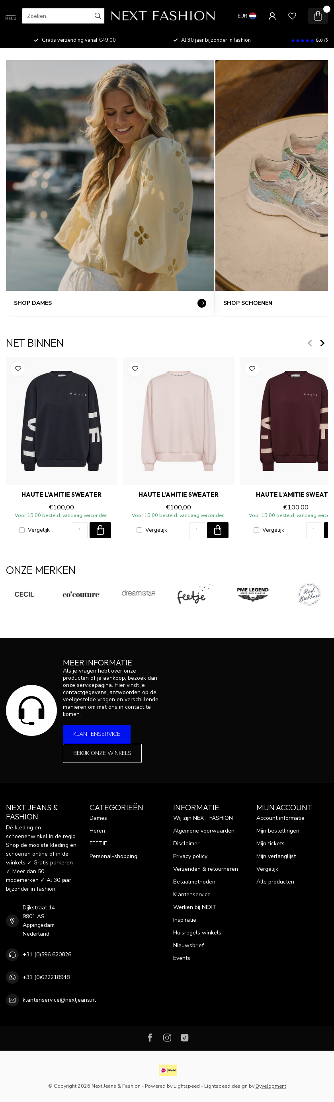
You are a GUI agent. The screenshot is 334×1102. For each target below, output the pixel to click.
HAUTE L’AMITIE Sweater (61, 494)
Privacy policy (190, 856)
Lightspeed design (226, 1085)
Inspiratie (184, 920)
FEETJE (98, 843)
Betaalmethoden (194, 882)
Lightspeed (187, 1085)
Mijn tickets (270, 843)
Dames (98, 818)
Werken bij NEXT (195, 907)
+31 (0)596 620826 (47, 954)
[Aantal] (80, 530)
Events (181, 958)
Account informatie (280, 818)
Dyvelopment (271, 1085)
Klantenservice (96, 734)
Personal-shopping (113, 856)
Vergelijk (39, 530)
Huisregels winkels (197, 932)
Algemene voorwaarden (203, 831)
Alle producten (275, 882)
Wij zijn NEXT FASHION (203, 818)
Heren (97, 831)
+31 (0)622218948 (46, 977)
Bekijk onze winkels (102, 753)
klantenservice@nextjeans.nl (59, 1000)
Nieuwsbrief (188, 945)
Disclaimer (186, 843)
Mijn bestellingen (277, 831)
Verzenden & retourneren (205, 869)
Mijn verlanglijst (276, 856)
